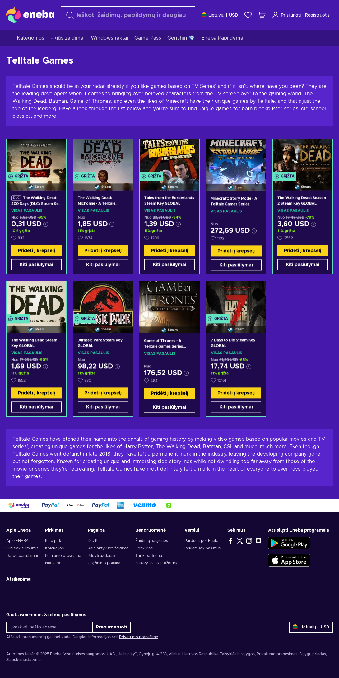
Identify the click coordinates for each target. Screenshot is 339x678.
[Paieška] (128, 15)
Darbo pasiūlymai (22, 555)
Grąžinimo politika (104, 563)
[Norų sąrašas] (248, 15)
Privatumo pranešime (138, 637)
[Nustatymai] (219, 15)
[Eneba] (30, 14)
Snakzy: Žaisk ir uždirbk (156, 563)
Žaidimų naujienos (151, 541)
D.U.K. (93, 541)
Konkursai (144, 548)
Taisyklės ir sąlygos (237, 654)
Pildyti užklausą (101, 555)
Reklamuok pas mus (202, 548)
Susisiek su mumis (22, 548)
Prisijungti (286, 15)
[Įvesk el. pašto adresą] (49, 627)
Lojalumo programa (63, 555)
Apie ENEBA (17, 541)
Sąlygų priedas (312, 654)
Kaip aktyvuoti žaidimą (108, 548)
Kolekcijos (54, 548)
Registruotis (317, 15)
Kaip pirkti (54, 541)
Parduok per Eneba (202, 541)
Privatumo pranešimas (277, 654)
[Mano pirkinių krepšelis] (262, 15)
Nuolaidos (54, 563)
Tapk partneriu (148, 555)
